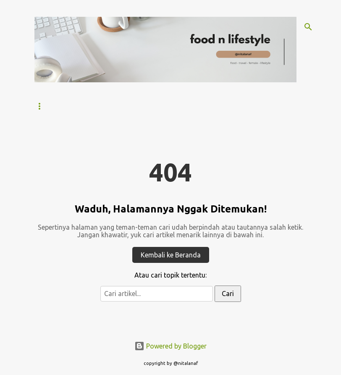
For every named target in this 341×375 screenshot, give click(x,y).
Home (42, 106)
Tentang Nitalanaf (97, 106)
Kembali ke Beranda (171, 255)
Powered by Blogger (170, 346)
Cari (228, 293)
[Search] (308, 27)
